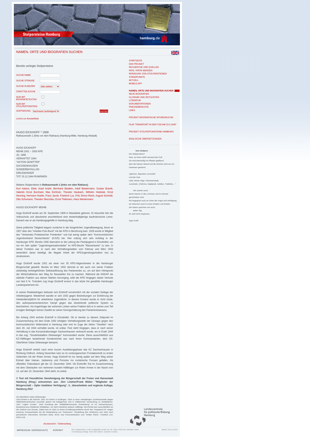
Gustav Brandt (104, 188)
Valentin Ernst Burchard (29, 192)
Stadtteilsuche (25, 91)
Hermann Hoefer (35, 195)
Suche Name (23, 75)
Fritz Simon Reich (84, 195)
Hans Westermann (83, 199)
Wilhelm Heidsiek (95, 192)
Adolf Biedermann (85, 188)
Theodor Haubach (73, 192)
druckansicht (49, 423)
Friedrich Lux (67, 195)
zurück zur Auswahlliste (27, 118)
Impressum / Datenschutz (32, 430)
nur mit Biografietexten (26, 98)
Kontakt (58, 430)
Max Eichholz (53, 192)
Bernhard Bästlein (63, 188)
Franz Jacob (52, 195)
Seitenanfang (64, 423)
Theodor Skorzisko (44, 199)
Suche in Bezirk (25, 86)
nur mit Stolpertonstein (26, 105)
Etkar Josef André (41, 188)
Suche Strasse (25, 80)
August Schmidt (104, 195)
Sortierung (23, 111)
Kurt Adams (22, 188)
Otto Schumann (24, 199)
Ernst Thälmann (63, 199)
